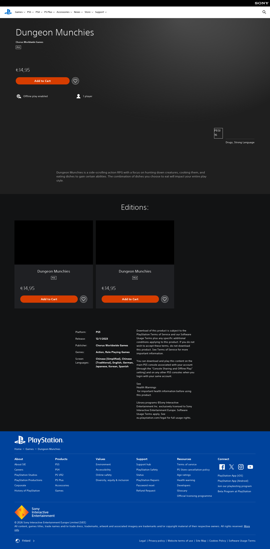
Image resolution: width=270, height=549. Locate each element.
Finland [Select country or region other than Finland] (25, 541)
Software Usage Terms (242, 540)
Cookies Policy (217, 540)
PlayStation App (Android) (233, 480)
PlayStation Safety (147, 469)
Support (99, 12)
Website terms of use (180, 540)
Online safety (104, 474)
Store (88, 12)
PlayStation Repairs (147, 480)
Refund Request (145, 490)
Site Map (201, 540)
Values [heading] (100, 459)
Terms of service (187, 464)
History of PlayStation (27, 490)
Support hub (143, 464)
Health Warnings (146, 387)
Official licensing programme (194, 495)
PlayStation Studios (25, 474)
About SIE (20, 464)
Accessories (63, 12)
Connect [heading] (223, 459)
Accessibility (103, 469)
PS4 (38, 12)
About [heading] (18, 459)
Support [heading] (141, 459)
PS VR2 (59, 474)
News (77, 12)
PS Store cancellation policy (193, 469)
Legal (142, 540)
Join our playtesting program (235, 486)
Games (19, 12)
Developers (183, 485)
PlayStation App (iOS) (230, 475)
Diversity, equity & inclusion (112, 480)
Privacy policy (157, 540)
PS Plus (48, 12)
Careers (18, 469)
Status (140, 474)
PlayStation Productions (28, 480)
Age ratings (184, 474)
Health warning (186, 480)
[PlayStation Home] (8, 12)
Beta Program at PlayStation (234, 491)
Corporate (20, 485)
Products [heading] (61, 459)
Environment (103, 464)
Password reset (145, 485)
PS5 (29, 12)
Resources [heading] (184, 459)
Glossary (182, 490)
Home (18, 449)
